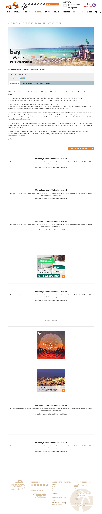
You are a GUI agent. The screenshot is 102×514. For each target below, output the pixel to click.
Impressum (56, 491)
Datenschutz (56, 489)
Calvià (27, 69)
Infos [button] (75, 12)
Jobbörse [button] (66, 12)
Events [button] (47, 12)
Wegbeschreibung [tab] (27, 83)
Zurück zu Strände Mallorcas (79, 148)
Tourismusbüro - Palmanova (16, 136)
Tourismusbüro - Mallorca (16, 140)
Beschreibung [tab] (14, 83)
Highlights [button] (27, 12)
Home (9, 12)
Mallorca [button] (38, 12)
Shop (83, 12)
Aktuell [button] (17, 12)
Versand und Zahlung (59, 503)
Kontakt (54, 485)
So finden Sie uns (57, 487)
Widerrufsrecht (57, 505)
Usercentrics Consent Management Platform (54, 167)
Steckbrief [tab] (39, 83)
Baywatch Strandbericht (16, 69)
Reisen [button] (89, 12)
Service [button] (56, 12)
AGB (53, 501)
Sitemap (55, 493)
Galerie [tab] (48, 83)
